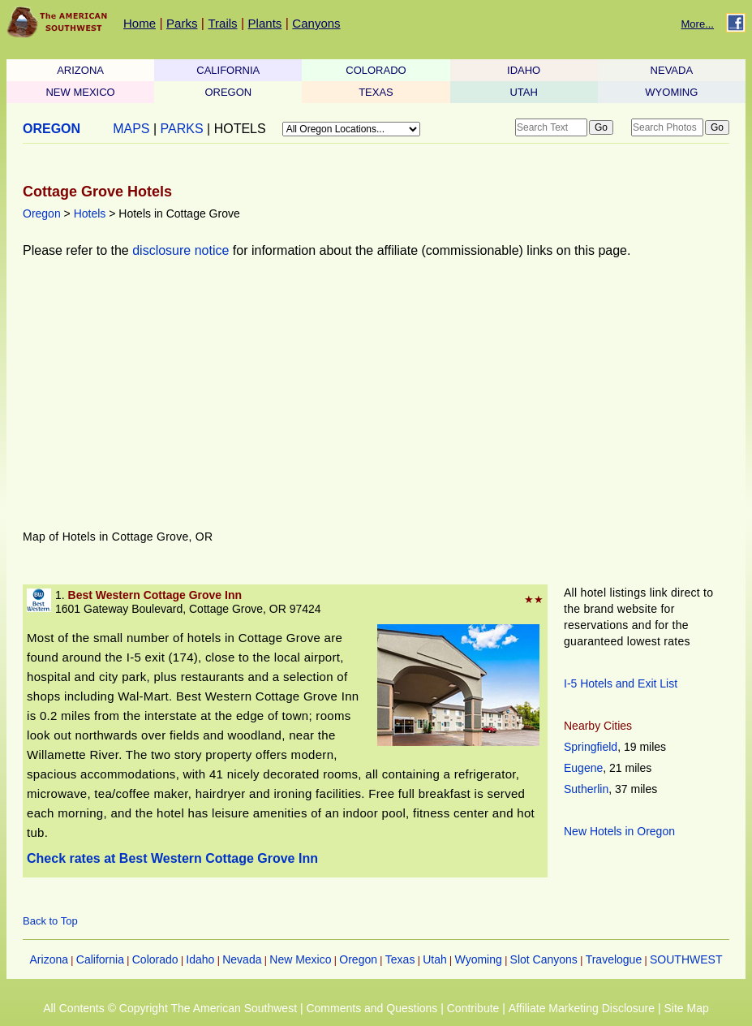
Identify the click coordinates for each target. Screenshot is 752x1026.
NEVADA (672, 70)
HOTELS (240, 129)
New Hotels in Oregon (619, 831)
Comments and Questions (371, 1008)
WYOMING (671, 92)
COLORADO (376, 70)
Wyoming (478, 959)
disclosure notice (180, 250)
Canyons (316, 23)
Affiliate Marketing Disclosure (582, 1008)
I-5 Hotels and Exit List (620, 683)
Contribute (473, 1008)
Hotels (90, 213)
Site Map (686, 1008)
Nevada (241, 959)
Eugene (583, 767)
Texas (400, 959)
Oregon (42, 213)
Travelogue (614, 959)
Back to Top (50, 921)
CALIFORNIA (228, 70)
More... (697, 24)
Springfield (590, 746)
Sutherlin (586, 788)
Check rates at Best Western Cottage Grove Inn (172, 858)
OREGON (227, 92)
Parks (181, 23)
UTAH (523, 92)
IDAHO (523, 70)
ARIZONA (80, 70)
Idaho (200, 959)
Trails (222, 23)
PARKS (182, 129)
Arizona (49, 959)
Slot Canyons (544, 959)
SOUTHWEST (686, 959)
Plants (265, 23)
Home (139, 23)
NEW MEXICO (79, 92)
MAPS (131, 129)
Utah (435, 959)
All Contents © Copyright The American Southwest (170, 1008)
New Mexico (300, 959)
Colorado (155, 959)
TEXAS (376, 92)
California (100, 959)
